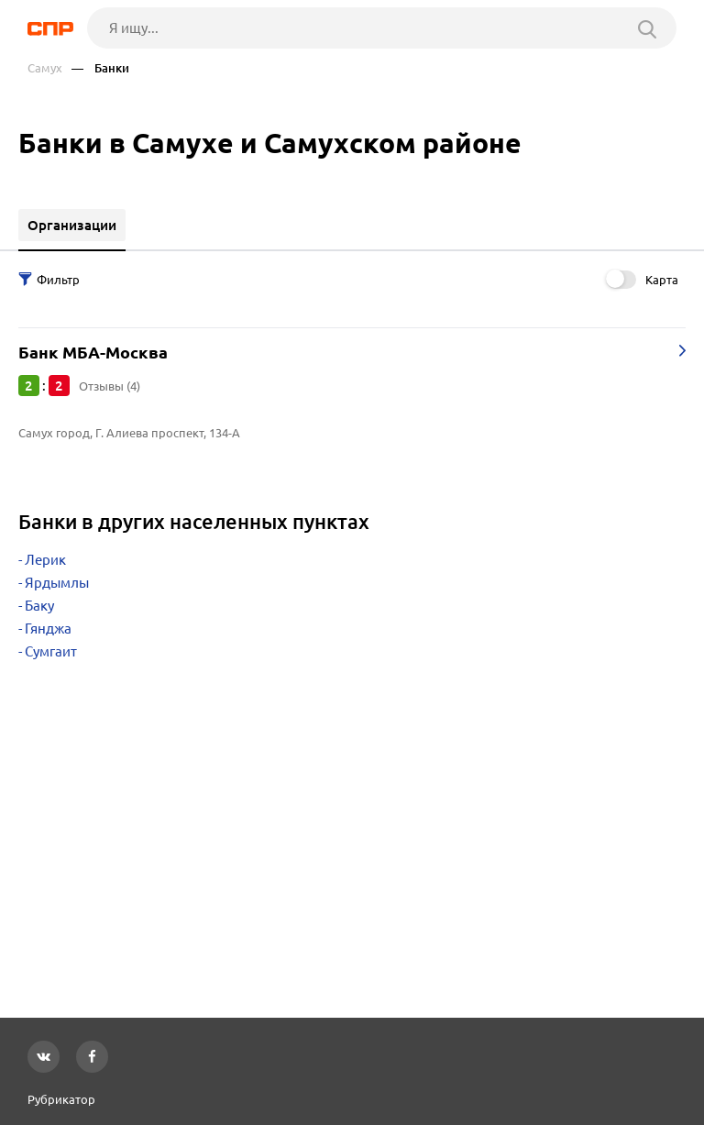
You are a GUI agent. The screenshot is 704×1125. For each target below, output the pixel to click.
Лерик (45, 560)
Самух (45, 68)
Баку (39, 605)
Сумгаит (51, 651)
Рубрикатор (61, 1099)
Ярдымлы (57, 583)
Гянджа (48, 628)
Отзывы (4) (109, 386)
